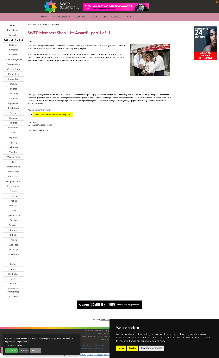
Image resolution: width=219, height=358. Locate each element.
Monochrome (13, 157)
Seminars (81, 17)
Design (13, 83)
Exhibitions (13, 108)
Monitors (13, 152)
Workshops (13, 254)
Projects (13, 205)
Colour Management (13, 59)
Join (129, 17)
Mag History (13, 30)
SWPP (44, 17)
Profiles (13, 200)
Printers (13, 191)
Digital (13, 88)
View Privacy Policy (13, 345)
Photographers (61, 17)
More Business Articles (39, 130)
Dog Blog (13, 93)
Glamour (13, 118)
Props (13, 210)
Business (13, 44)
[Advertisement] (78, 84)
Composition (13, 69)
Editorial (13, 98)
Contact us (13, 274)
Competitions (13, 64)
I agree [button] (121, 348)
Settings (35, 350)
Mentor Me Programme (13, 290)
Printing (13, 196)
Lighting (13, 142)
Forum (13, 283)
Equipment (13, 103)
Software (13, 225)
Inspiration (13, 127)
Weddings (13, 249)
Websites (13, 244)
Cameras (13, 49)
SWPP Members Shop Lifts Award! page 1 (53, 114)
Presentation (13, 186)
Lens (13, 132)
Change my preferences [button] (151, 348)
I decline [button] (132, 348)
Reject (24, 350)
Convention (13, 79)
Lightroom (13, 147)
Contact (116, 17)
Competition (98, 17)
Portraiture (13, 176)
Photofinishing (13, 166)
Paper (13, 161)
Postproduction (13, 181)
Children (13, 54)
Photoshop (13, 171)
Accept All (11, 350)
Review (13, 220)
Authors (13, 264)
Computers (13, 74)
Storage (13, 230)
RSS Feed (13, 296)
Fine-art (13, 113)
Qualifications (13, 215)
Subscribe (13, 35)
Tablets (13, 234)
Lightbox (13, 137)
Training (13, 239)
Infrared (13, 122)
